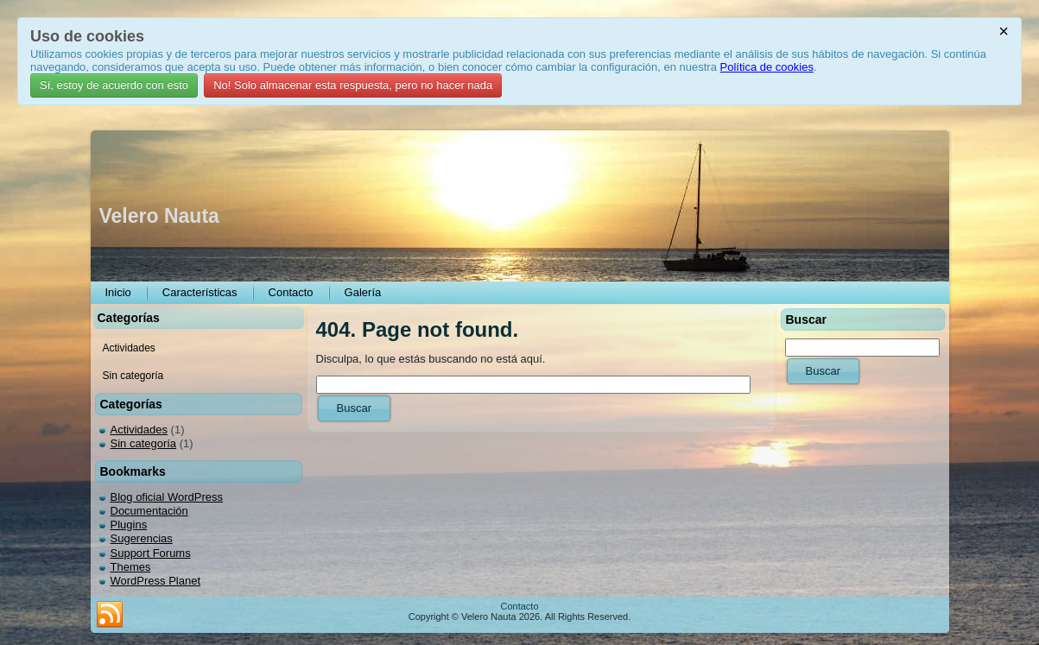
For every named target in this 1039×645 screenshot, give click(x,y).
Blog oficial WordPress (167, 496)
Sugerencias (142, 538)
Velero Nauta (159, 216)
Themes (131, 566)
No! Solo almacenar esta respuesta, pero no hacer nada (352, 85)
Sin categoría (144, 443)
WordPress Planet (156, 580)
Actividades (139, 429)
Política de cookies (767, 66)
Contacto (519, 606)
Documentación (149, 510)
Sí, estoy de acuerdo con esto (114, 85)
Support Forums (151, 553)
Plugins (129, 524)
